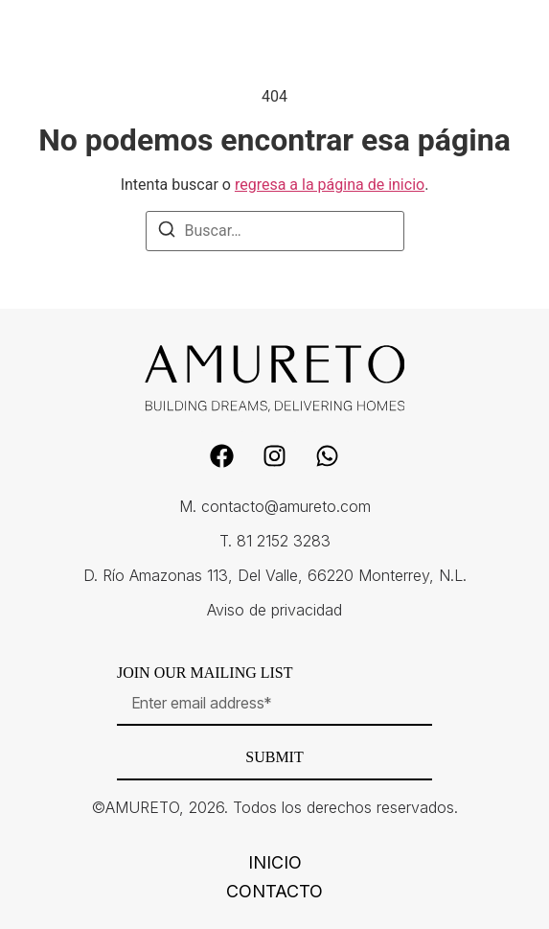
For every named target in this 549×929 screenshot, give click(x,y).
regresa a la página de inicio (329, 184)
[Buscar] (167, 232)
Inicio (275, 862)
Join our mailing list (205, 673)
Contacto (274, 891)
